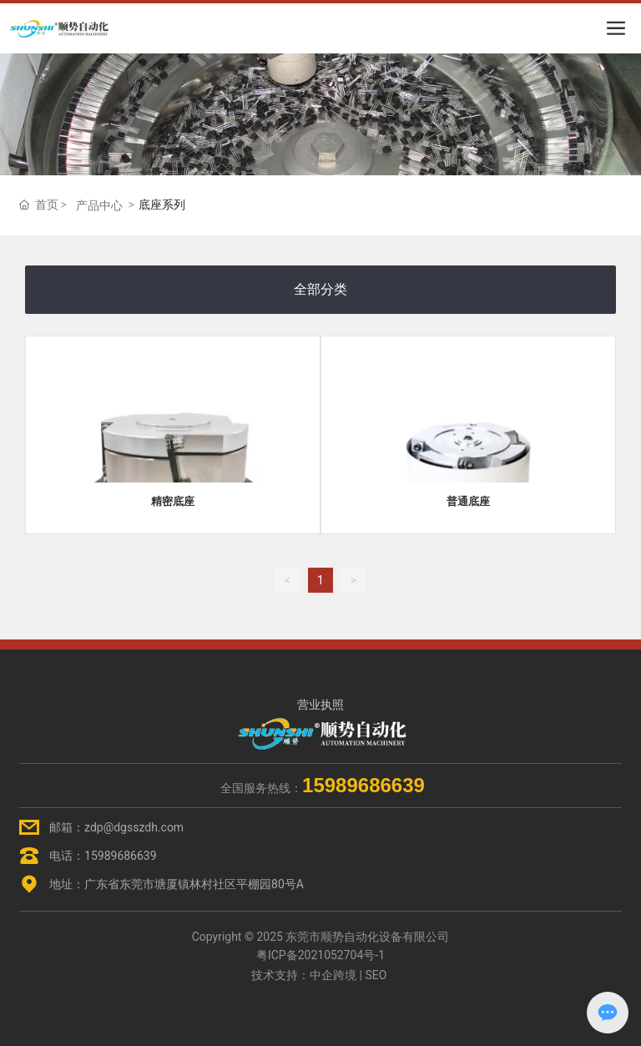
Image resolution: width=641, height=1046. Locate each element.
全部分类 (320, 289)
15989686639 (120, 855)
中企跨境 (333, 975)
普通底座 (468, 501)
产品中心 (99, 205)
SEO (375, 975)
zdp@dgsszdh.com (134, 827)
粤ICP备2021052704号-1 (320, 955)
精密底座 (172, 501)
